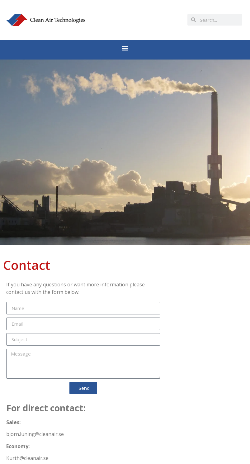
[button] (125, 48)
